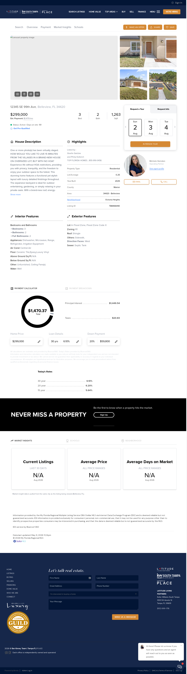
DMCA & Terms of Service (162, 670)
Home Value (95, 12)
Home (9, 569)
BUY (123, 12)
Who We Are (12, 593)
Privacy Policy (143, 670)
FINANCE (142, 12)
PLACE (40, 648)
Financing (11, 585)
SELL (132, 12)
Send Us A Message (125, 617)
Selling (10, 581)
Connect (11, 597)
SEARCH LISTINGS (77, 12)
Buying (10, 577)
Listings (10, 573)
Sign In (176, 2)
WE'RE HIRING (172, 11)
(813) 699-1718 (163, 608)
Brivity (16, 670)
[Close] (181, 646)
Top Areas (111, 12)
